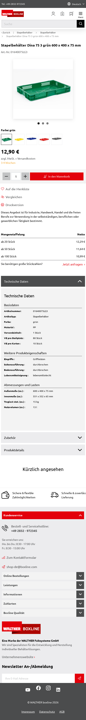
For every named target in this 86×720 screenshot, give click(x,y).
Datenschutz (47, 711)
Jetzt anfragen (72, 264)
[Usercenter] (53, 14)
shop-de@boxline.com (19, 567)
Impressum (28, 711)
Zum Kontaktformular (19, 557)
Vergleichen (11, 196)
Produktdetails (14, 450)
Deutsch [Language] (75, 4)
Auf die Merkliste (15, 189)
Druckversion (12, 204)
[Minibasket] (71, 14)
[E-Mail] (38, 678)
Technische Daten (16, 281)
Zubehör (10, 437)
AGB (62, 711)
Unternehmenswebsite (17, 657)
